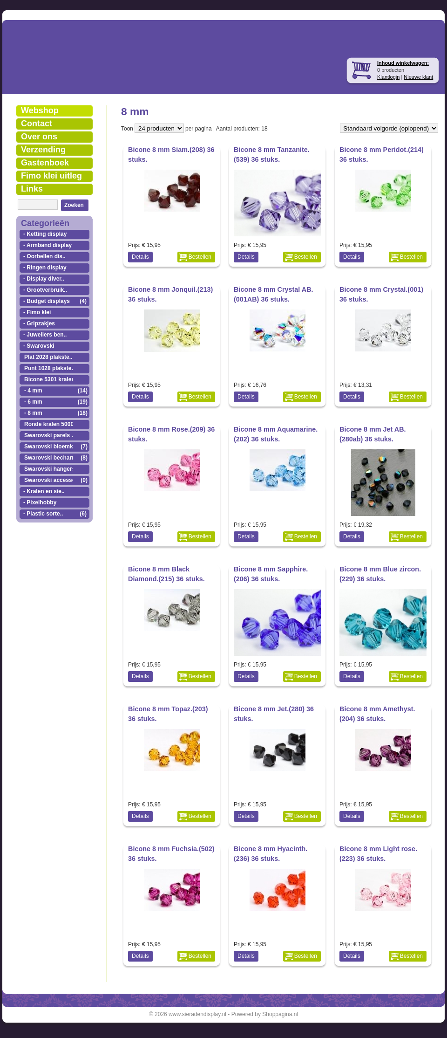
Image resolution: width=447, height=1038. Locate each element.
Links (32, 188)
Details (140, 257)
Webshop (40, 110)
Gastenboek (45, 162)
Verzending (43, 149)
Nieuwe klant (418, 77)
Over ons (39, 136)
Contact (36, 123)
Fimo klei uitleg (51, 175)
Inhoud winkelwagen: (403, 63)
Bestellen (200, 257)
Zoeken (74, 205)
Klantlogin (388, 77)
